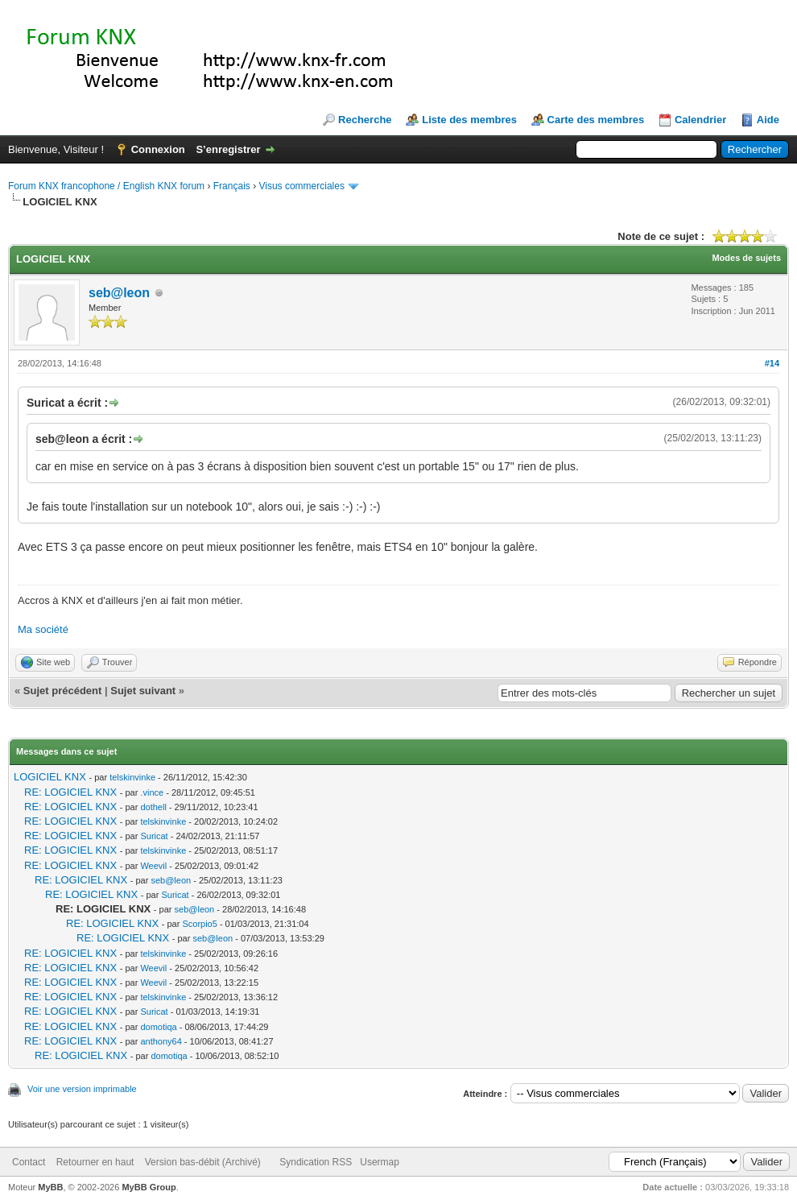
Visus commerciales (301, 186)
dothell (153, 807)
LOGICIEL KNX (50, 777)
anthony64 (160, 1041)
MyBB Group (149, 1187)
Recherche (364, 120)
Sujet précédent (62, 691)
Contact (28, 1162)
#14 (772, 363)
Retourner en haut (95, 1162)
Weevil (153, 866)
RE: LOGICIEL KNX (70, 792)
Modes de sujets (746, 258)
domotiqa (158, 1027)
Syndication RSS (315, 1162)
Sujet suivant (143, 691)
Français (231, 186)
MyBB (50, 1187)
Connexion (158, 149)
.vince (151, 792)
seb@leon (119, 293)
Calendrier (700, 120)
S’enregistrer (228, 149)
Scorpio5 (199, 924)
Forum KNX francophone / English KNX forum (106, 186)
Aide (768, 120)
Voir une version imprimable (82, 1089)
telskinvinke (132, 777)
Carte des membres (596, 120)
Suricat (153, 836)
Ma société (43, 629)
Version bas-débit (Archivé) (203, 1162)
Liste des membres (469, 120)
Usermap (379, 1162)
